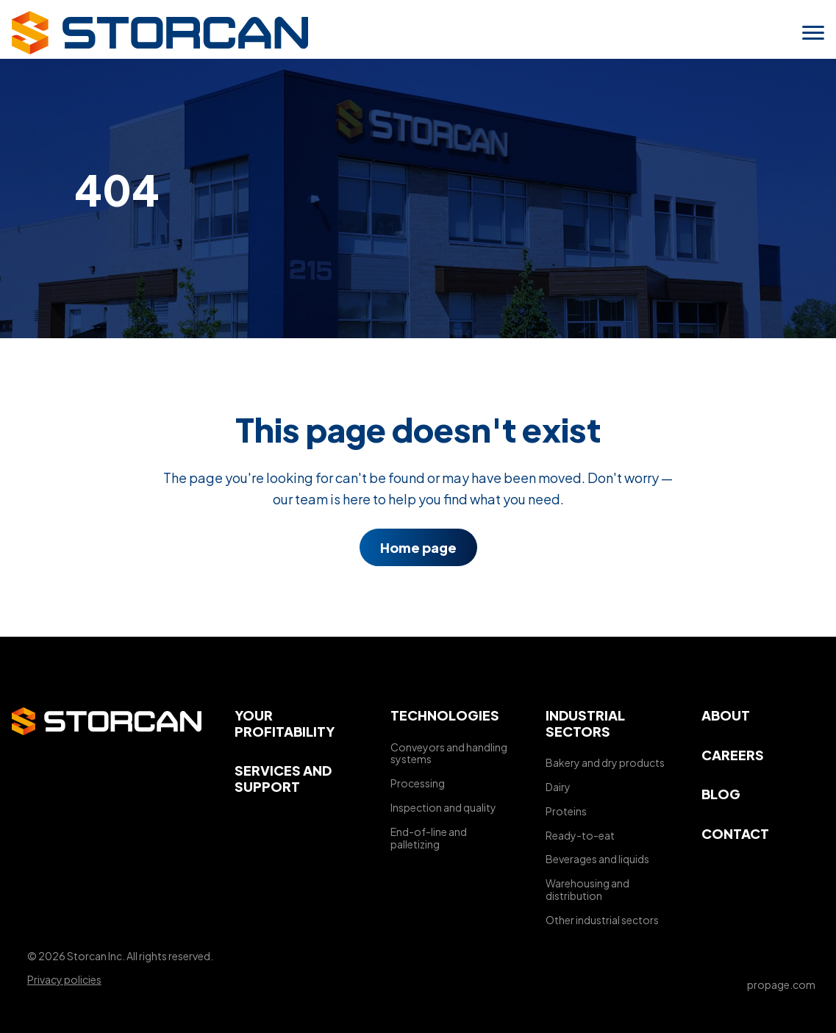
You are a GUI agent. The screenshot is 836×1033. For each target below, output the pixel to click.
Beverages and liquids (597, 858)
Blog (720, 793)
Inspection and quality (443, 807)
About (725, 715)
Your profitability (285, 723)
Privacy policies (64, 979)
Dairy (558, 786)
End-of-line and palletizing (428, 838)
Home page (418, 547)
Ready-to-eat (580, 835)
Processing (417, 783)
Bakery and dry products (605, 762)
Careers (732, 754)
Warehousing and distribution (587, 889)
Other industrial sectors (602, 919)
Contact (735, 833)
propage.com (781, 984)
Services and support (283, 778)
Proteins (566, 811)
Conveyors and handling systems (448, 753)
